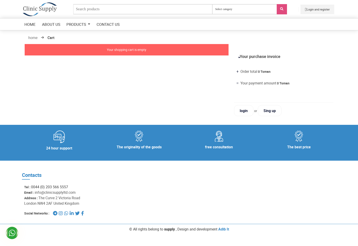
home (32, 37)
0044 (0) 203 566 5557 (49, 186)
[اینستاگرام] (61, 213)
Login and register (317, 9)
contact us (108, 24)
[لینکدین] (72, 213)
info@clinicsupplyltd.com (55, 192)
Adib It (223, 229)
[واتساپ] (66, 213)
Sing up (269, 110)
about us (51, 24)
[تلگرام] (55, 213)
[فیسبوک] (82, 213)
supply (169, 229)
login (244, 110)
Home (30, 24)
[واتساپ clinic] (10, 230)
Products (76, 24)
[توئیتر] (77, 213)
